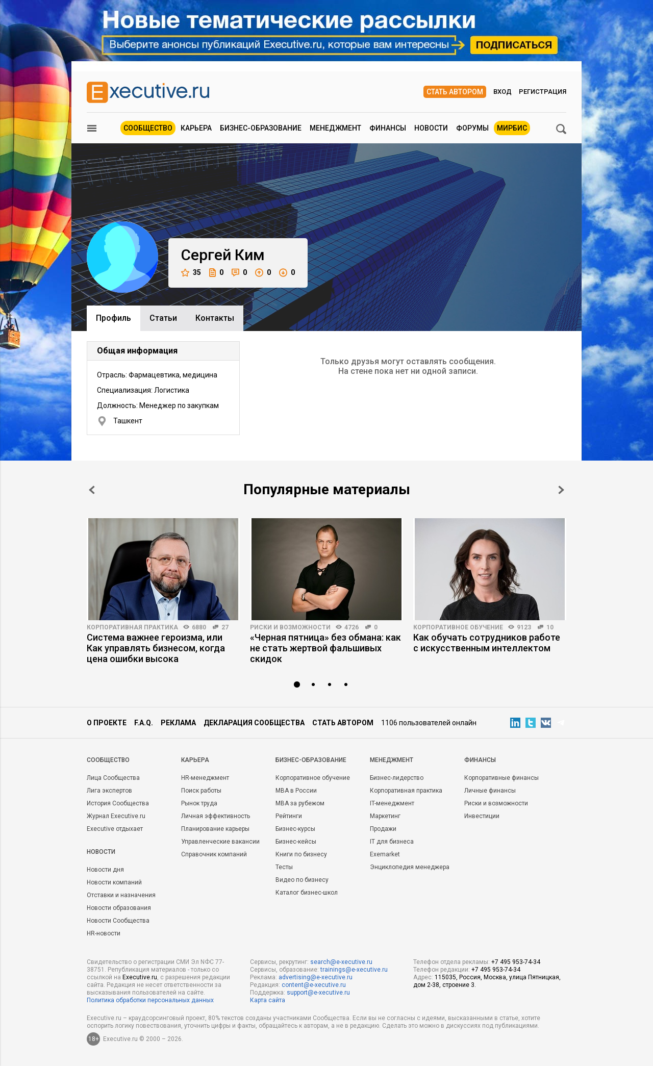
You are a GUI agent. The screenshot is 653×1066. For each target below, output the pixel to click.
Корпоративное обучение (458, 627)
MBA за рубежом (299, 803)
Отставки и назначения (121, 895)
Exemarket (385, 854)
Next (561, 490)
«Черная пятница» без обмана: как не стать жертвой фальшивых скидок (325, 648)
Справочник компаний (214, 854)
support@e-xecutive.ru (318, 992)
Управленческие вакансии (220, 841)
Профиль (113, 318)
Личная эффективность (215, 816)
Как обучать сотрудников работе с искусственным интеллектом (486, 642)
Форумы (472, 128)
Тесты (284, 867)
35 (191, 272)
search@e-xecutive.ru (341, 962)
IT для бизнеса (392, 841)
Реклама (178, 723)
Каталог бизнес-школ (306, 892)
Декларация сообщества (254, 723)
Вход (502, 91)
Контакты (214, 318)
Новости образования (119, 907)
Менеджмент (335, 128)
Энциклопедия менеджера (409, 867)
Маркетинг (385, 816)
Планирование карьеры (215, 828)
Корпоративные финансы (501, 777)
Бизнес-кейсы (295, 841)
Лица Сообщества (113, 777)
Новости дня (105, 869)
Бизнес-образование (261, 128)
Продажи (383, 828)
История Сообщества (118, 803)
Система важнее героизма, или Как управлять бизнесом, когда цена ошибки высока (156, 648)
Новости (431, 128)
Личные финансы (490, 790)
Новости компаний (114, 882)
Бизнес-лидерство (396, 777)
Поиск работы (201, 790)
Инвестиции (481, 816)
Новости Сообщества (118, 920)
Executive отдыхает (115, 828)
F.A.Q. (143, 723)
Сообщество (147, 128)
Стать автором (454, 92)
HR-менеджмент (205, 777)
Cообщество (108, 760)
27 (225, 627)
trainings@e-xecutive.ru (354, 969)
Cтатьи (163, 318)
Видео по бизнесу (302, 879)
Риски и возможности (290, 627)
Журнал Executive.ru (116, 816)
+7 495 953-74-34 (515, 962)
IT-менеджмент (392, 803)
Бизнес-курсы (295, 828)
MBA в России (296, 790)
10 (550, 627)
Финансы (387, 128)
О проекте (107, 723)
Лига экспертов (109, 790)
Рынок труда (199, 803)
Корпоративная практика (132, 627)
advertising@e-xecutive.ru (316, 977)
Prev (92, 490)
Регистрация (542, 91)
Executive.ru (139, 977)
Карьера (196, 128)
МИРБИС (512, 128)
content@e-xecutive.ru (314, 984)
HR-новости (103, 933)
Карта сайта (267, 1000)
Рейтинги (288, 816)
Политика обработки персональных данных (150, 1000)
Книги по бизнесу (301, 854)
